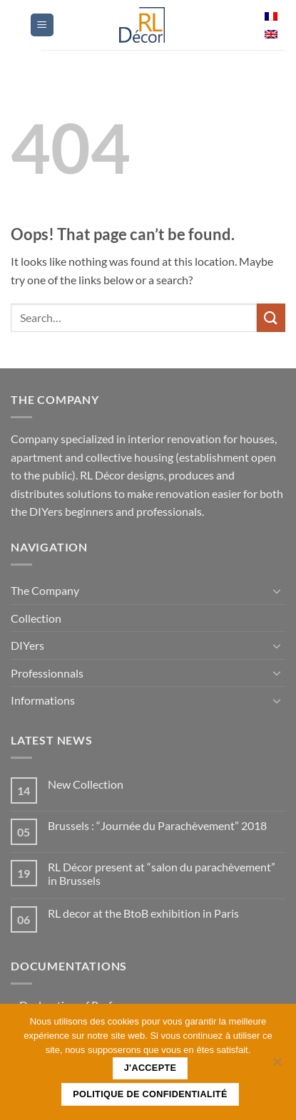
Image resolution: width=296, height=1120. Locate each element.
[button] (42, 25)
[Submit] (271, 317)
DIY (27, 645)
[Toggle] (276, 590)
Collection (36, 618)
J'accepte (150, 1068)
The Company (45, 590)
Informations (43, 700)
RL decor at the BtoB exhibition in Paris (143, 913)
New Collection (85, 784)
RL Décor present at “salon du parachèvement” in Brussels (161, 873)
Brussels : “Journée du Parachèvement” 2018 (157, 825)
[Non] (276, 1065)
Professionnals (47, 673)
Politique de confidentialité (150, 1094)
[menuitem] (271, 17)
